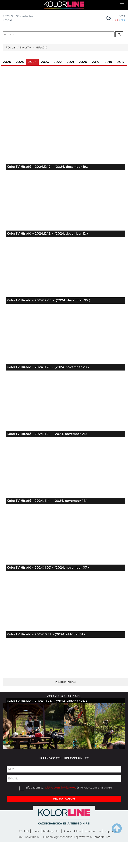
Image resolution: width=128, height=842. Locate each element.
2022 (58, 62)
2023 (45, 62)
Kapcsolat (111, 831)
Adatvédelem (72, 831)
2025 (20, 62)
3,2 (122, 16)
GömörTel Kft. (101, 837)
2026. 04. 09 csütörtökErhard (18, 18)
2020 (83, 62)
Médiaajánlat (51, 831)
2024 (32, 62)
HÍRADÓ (41, 47)
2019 (95, 62)
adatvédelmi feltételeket (60, 787)
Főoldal (10, 47)
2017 (121, 62)
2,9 (122, 20)
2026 (7, 62)
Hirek (35, 831)
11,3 (115, 20)
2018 (108, 62)
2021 (70, 62)
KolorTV (25, 47)
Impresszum (93, 831)
